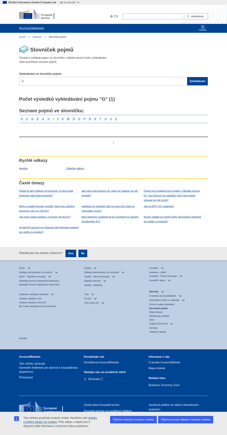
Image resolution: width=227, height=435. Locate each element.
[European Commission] (41, 14)
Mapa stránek (157, 368)
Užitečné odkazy (75, 168)
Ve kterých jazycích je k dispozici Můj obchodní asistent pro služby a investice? (49, 229)
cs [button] (114, 16)
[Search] (196, 16)
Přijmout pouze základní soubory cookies (185, 419)
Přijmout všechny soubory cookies (133, 419)
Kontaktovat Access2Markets (101, 362)
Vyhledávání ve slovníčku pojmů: (40, 73)
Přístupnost (26, 377)
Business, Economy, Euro (164, 385)
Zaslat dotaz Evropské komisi (101, 404)
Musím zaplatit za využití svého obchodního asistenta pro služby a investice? (172, 219)
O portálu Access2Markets (164, 362)
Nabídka (203, 28)
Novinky (23, 168)
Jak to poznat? (69, 2)
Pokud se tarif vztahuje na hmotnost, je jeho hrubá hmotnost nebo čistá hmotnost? (46, 193)
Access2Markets (29, 356)
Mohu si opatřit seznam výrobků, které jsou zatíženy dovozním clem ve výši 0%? (47, 208)
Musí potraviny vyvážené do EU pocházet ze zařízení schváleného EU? (110, 219)
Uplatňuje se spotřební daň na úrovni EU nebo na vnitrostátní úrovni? (108, 208)
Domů (22, 36)
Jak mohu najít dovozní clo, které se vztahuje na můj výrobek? (109, 193)
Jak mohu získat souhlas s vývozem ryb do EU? (45, 217)
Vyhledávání (197, 81)
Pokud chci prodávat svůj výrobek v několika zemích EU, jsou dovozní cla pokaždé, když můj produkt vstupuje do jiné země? (172, 196)
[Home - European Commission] (44, 408)
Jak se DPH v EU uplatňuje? (159, 206)
